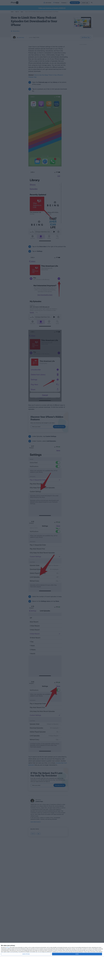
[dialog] (52, 950)
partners (7, 947)
